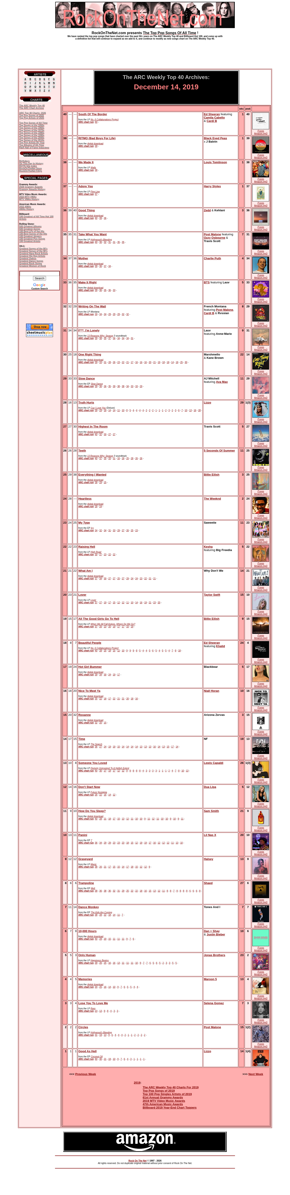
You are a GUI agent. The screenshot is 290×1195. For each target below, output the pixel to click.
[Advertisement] (145, 52)
